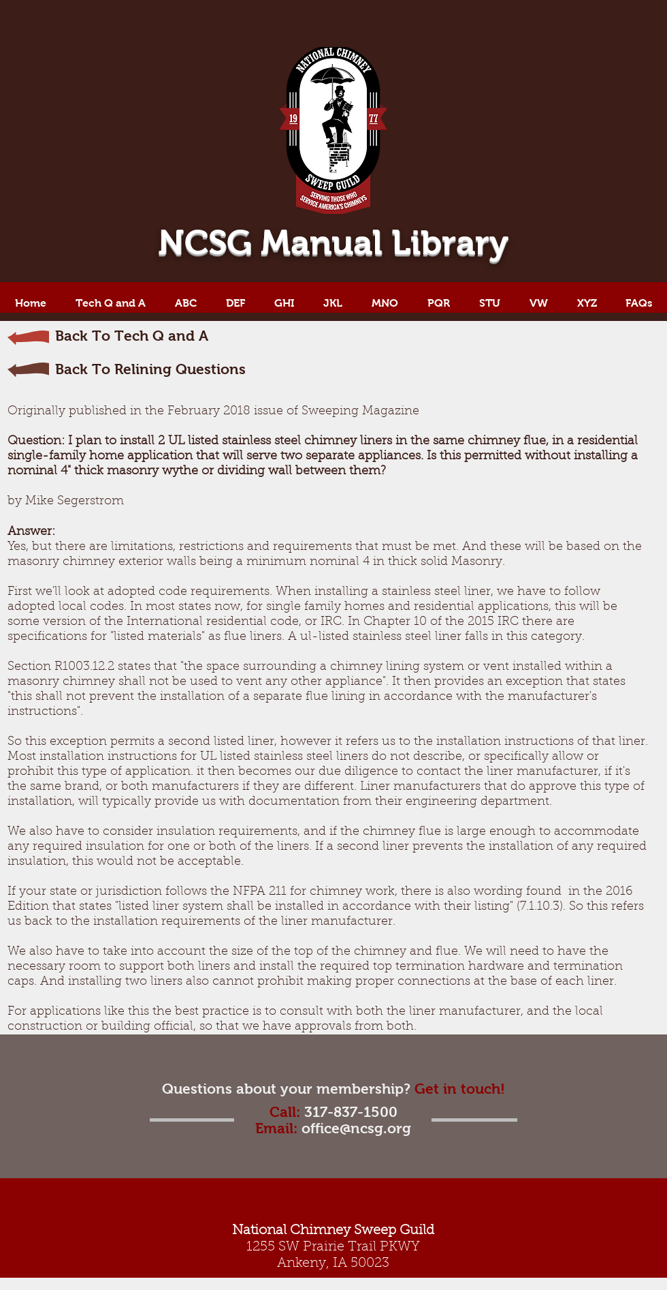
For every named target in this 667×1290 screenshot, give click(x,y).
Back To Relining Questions (150, 369)
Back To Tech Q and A (131, 335)
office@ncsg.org (356, 1128)
